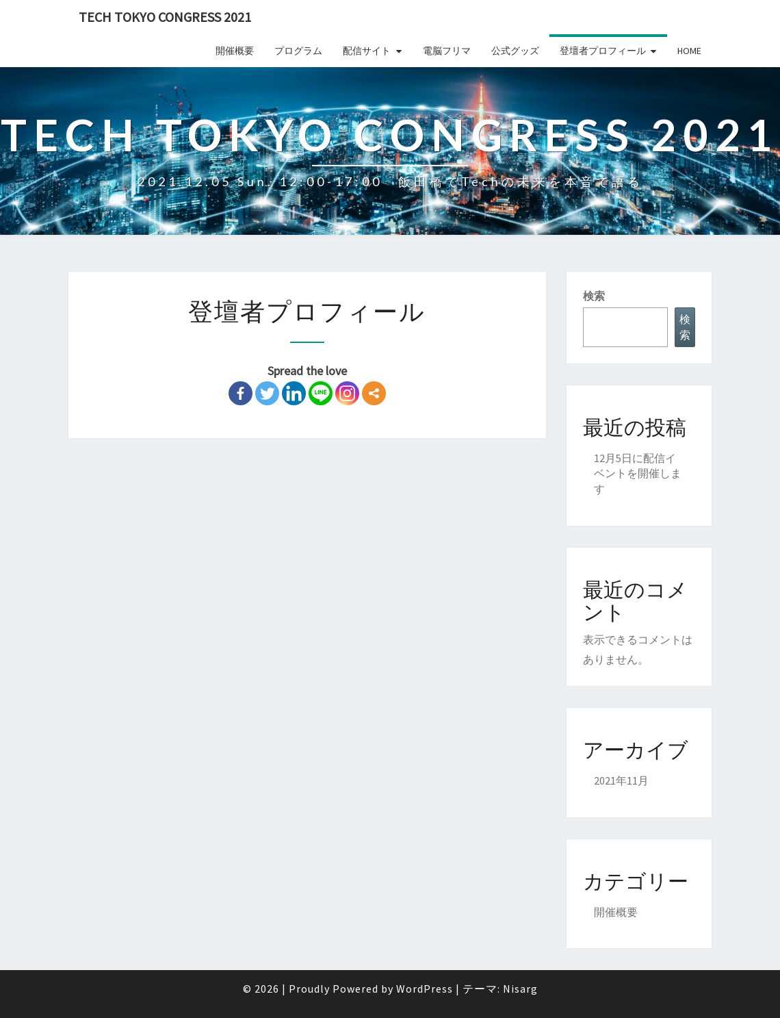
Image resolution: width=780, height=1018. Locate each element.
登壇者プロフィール (603, 50)
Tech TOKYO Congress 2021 (165, 16)
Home (689, 50)
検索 (594, 296)
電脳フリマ (447, 50)
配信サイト (367, 50)
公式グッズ (515, 50)
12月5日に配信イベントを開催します (637, 473)
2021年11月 (621, 780)
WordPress (424, 988)
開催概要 (235, 50)
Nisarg (520, 988)
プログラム (298, 50)
